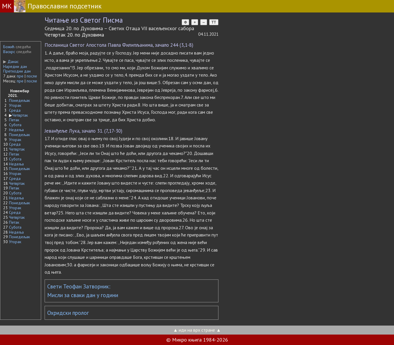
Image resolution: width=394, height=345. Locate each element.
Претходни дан (17, 71)
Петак (14, 119)
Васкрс (9, 51)
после (32, 76)
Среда (15, 110)
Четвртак (20, 115)
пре (20, 76)
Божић (8, 46)
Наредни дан (15, 66)
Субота (15, 124)
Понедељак (19, 100)
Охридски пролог (68, 312)
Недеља (16, 129)
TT (213, 22)
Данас (11, 61)
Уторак (15, 105)
